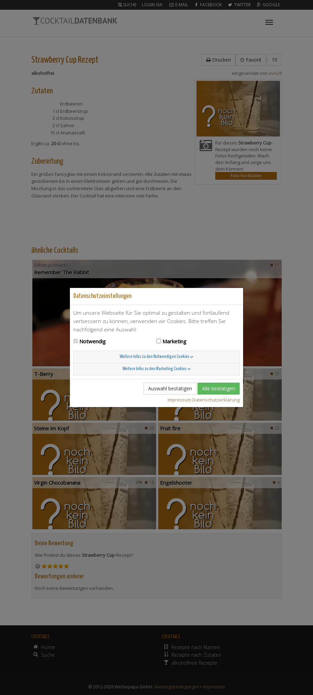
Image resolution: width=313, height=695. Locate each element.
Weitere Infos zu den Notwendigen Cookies (156, 356)
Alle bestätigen (218, 388)
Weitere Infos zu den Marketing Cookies (156, 369)
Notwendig (92, 341)
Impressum (179, 400)
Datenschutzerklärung (216, 400)
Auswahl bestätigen (170, 388)
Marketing (174, 341)
